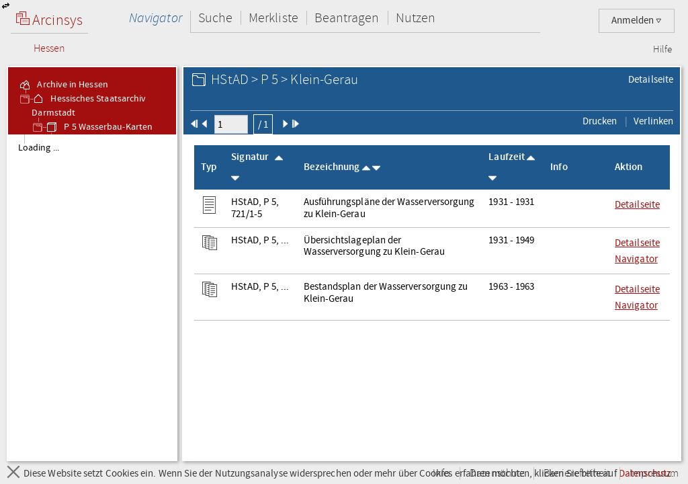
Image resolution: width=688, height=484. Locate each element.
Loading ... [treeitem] (38, 148)
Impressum (654, 473)
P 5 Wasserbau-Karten (99, 127)
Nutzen (415, 17)
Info (441, 473)
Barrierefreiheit (577, 473)
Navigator (155, 17)
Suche (215, 17)
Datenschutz (497, 473)
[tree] (92, 297)
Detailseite (650, 79)
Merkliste (273, 17)
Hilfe (662, 50)
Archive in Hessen (63, 85)
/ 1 (263, 124)
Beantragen (347, 17)
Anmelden (636, 20)
